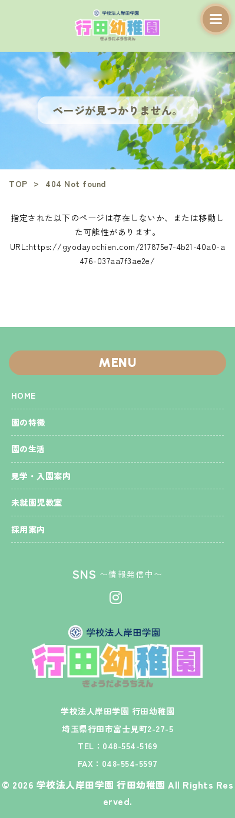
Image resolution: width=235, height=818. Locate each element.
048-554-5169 (129, 746)
